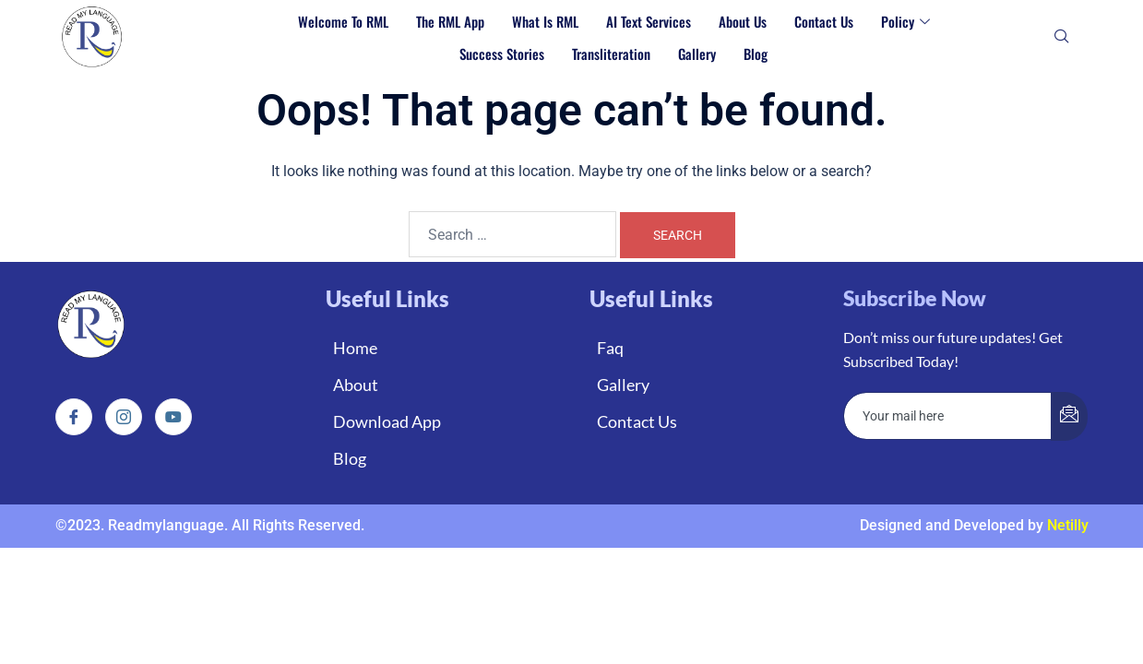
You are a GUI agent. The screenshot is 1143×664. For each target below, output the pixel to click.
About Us (743, 21)
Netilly (1068, 525)
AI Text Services (648, 21)
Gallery (697, 53)
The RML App (450, 21)
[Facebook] (73, 416)
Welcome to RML (343, 21)
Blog (756, 53)
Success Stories (501, 53)
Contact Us (823, 21)
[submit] (1069, 416)
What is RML (545, 21)
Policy (905, 21)
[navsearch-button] (1062, 38)
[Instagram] (123, 416)
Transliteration (611, 53)
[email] (948, 416)
